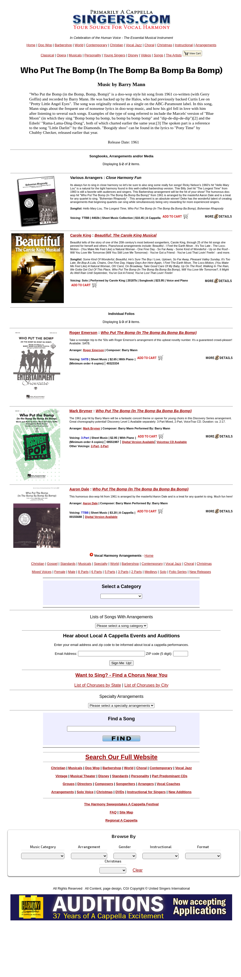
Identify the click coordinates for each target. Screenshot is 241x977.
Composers (104, 784)
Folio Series (178, 572)
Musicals (75, 55)
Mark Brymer (80, 411)
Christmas (164, 45)
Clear (138, 870)
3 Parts (123, 572)
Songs (158, 55)
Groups (69, 784)
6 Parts (96, 572)
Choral (149, 45)
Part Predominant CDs (169, 776)
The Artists (174, 55)
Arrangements (205, 45)
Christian (116, 45)
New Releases (200, 572)
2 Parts (136, 572)
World (79, 45)
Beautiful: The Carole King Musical (125, 235)
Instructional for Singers (146, 792)
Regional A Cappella (121, 820)
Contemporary (96, 45)
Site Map (126, 812)
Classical (47, 55)
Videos (146, 55)
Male (71, 572)
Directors (84, 784)
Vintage (62, 776)
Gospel (52, 564)
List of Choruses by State (97, 685)
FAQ (113, 812)
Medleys (150, 572)
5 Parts (110, 572)
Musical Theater (82, 776)
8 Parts (83, 572)
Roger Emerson (83, 333)
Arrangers (146, 784)
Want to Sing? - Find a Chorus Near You (121, 675)
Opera (61, 55)
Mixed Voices (41, 572)
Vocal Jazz (134, 45)
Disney (133, 55)
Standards (67, 564)
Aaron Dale (79, 489)
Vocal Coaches (168, 784)
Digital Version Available (138, 441)
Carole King (80, 235)
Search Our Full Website (121, 756)
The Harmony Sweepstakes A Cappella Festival (121, 804)
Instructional (184, 45)
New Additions (179, 792)
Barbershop (63, 45)
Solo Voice (85, 792)
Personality (93, 55)
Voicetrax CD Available (171, 441)
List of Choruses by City (146, 685)
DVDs (120, 792)
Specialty (100, 564)
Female (59, 572)
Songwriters (125, 784)
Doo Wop (45, 45)
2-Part (95, 446)
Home (31, 45)
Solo (163, 572)
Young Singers (114, 55)
